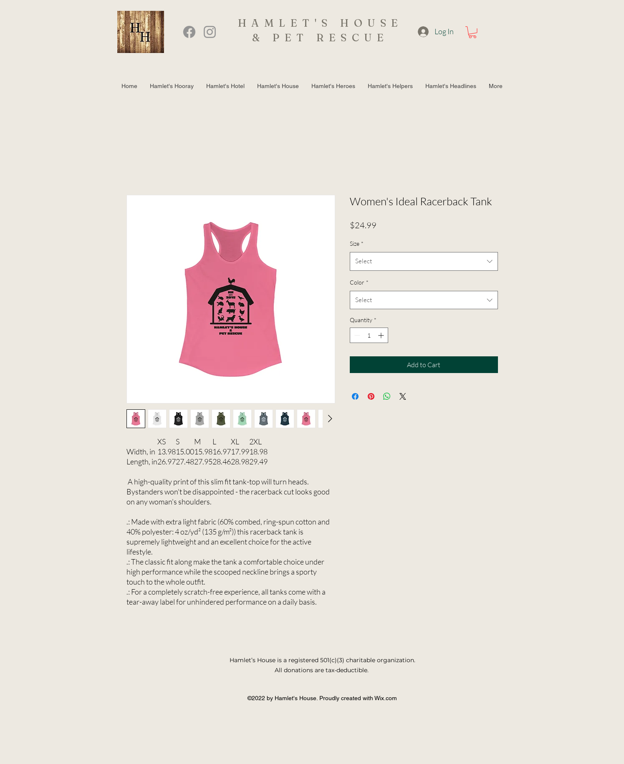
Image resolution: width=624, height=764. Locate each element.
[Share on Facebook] (355, 396)
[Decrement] (356, 335)
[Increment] (381, 335)
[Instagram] (210, 32)
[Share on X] (403, 396)
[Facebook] (189, 32)
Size (357, 243)
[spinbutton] (368, 335)
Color (359, 282)
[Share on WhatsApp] (387, 396)
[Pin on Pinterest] (371, 396)
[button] (472, 32)
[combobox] (424, 261)
